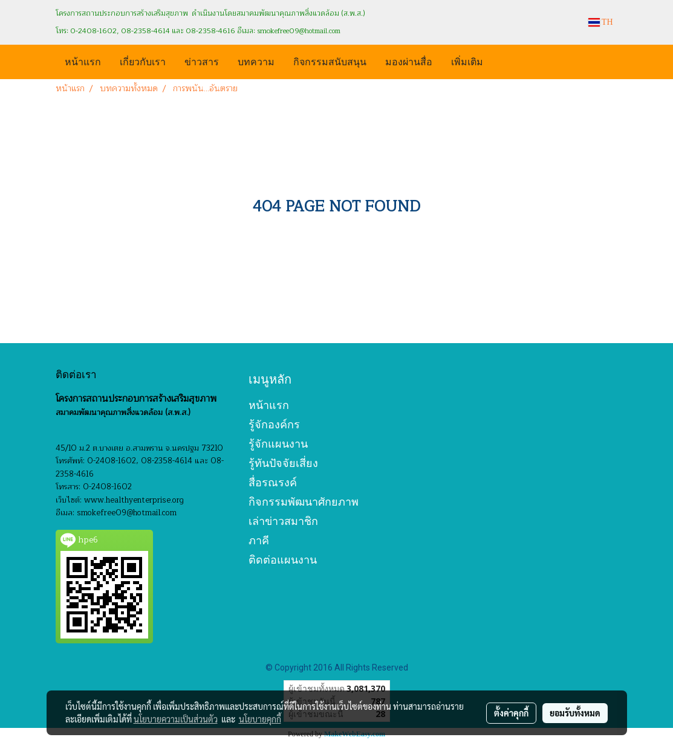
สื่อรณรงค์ (273, 482)
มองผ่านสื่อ (408, 60)
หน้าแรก (83, 60)
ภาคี (259, 540)
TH (600, 22)
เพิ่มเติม (467, 60)
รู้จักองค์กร (274, 424)
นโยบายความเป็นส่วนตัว (176, 718)
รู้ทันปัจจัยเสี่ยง (283, 463)
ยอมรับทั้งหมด (575, 712)
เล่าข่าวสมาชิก (283, 521)
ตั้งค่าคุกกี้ (511, 712)
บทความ (256, 60)
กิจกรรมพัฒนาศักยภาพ (304, 501)
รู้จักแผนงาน (278, 443)
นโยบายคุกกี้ (260, 718)
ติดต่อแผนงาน (283, 559)
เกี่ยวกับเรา (143, 60)
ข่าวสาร (201, 60)
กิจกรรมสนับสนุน (329, 60)
